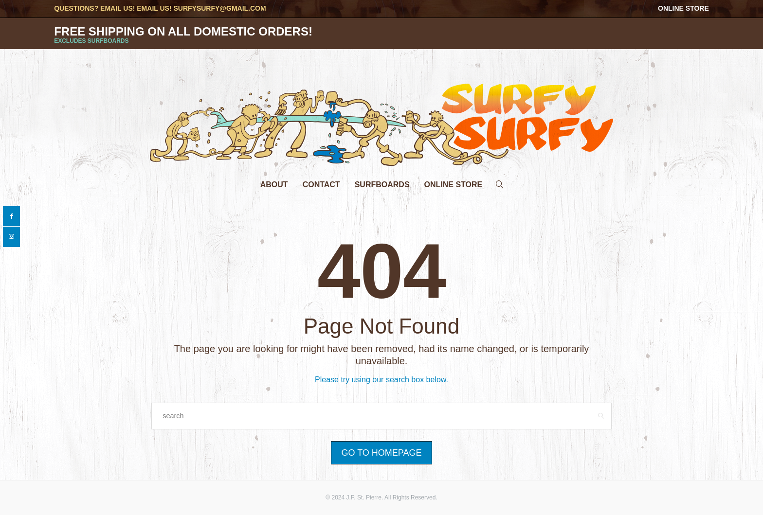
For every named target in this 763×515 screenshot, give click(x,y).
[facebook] (11, 216)
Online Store (683, 8)
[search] (500, 182)
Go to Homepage (381, 453)
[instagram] (11, 237)
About (274, 184)
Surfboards (382, 184)
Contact (321, 184)
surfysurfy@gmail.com (219, 8)
